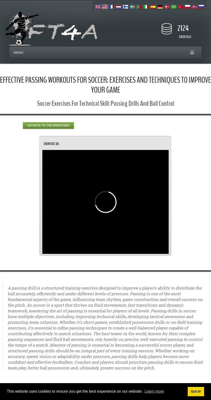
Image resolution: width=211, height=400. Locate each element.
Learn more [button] (154, 391)
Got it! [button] (196, 391)
